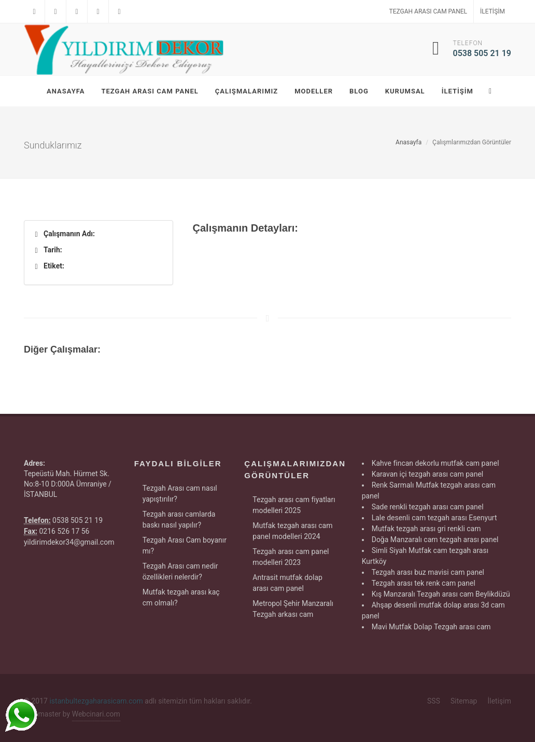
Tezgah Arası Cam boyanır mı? (185, 545)
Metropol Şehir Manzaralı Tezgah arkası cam (292, 608)
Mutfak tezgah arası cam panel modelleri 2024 (292, 531)
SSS (433, 701)
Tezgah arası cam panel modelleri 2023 (290, 556)
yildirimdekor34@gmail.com (69, 542)
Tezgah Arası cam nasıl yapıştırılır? (180, 493)
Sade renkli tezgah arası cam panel (428, 507)
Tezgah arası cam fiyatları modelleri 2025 (293, 505)
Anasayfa (408, 142)
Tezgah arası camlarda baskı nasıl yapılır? (179, 519)
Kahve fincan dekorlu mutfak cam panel (435, 463)
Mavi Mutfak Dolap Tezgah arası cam (431, 627)
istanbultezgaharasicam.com (96, 701)
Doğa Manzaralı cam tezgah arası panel (435, 539)
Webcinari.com (96, 714)
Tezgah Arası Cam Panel (428, 11)
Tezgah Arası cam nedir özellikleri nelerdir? (180, 571)
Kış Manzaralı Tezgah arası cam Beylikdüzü (441, 594)
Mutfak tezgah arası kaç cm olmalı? (181, 597)
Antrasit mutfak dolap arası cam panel (287, 582)
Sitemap (463, 701)
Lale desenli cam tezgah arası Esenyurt (434, 518)
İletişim (492, 11)
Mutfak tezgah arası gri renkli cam (426, 528)
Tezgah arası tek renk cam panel (423, 583)
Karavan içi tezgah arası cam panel (428, 474)
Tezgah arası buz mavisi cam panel (428, 572)
